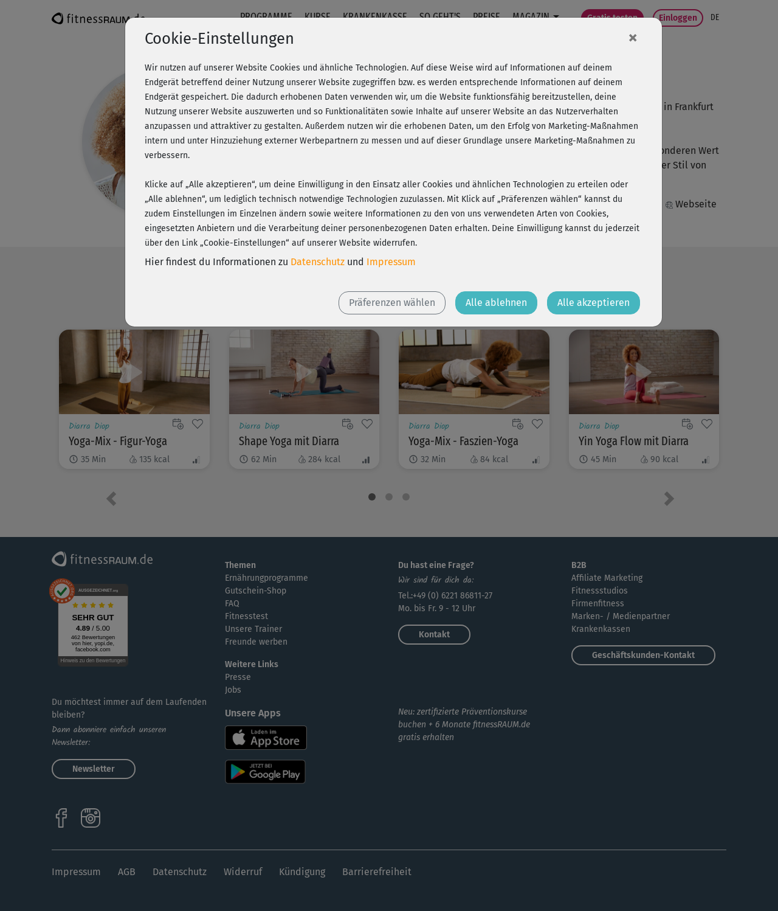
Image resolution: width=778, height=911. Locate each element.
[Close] (632, 37)
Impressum (391, 262)
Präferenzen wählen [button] (392, 302)
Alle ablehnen (496, 302)
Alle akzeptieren (593, 302)
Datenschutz (318, 262)
